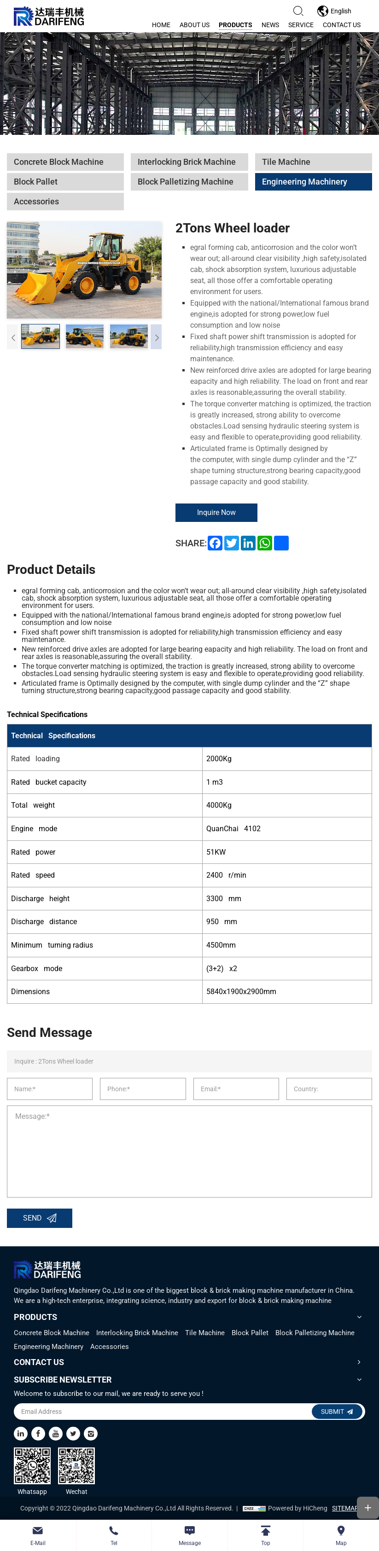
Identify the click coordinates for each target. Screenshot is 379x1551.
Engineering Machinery (48, 1347)
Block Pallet (250, 1333)
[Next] (156, 337)
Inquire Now (216, 512)
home (161, 25)
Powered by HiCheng (297, 1508)
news (270, 25)
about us (195, 25)
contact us (342, 25)
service (301, 25)
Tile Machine (205, 1333)
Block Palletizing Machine (315, 1333)
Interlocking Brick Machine (137, 1333)
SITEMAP (345, 1508)
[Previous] (12, 337)
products (235, 25)
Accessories (109, 1347)
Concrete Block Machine (51, 1333)
